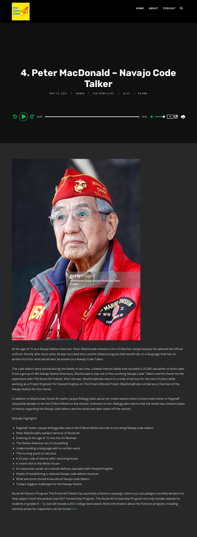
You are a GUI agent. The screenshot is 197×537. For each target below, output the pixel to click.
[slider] (92, 116)
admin (80, 93)
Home (140, 8)
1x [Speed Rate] (170, 117)
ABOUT (153, 8)
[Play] (23, 116)
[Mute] (152, 117)
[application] (93, 116)
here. (74, 509)
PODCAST (169, 8)
